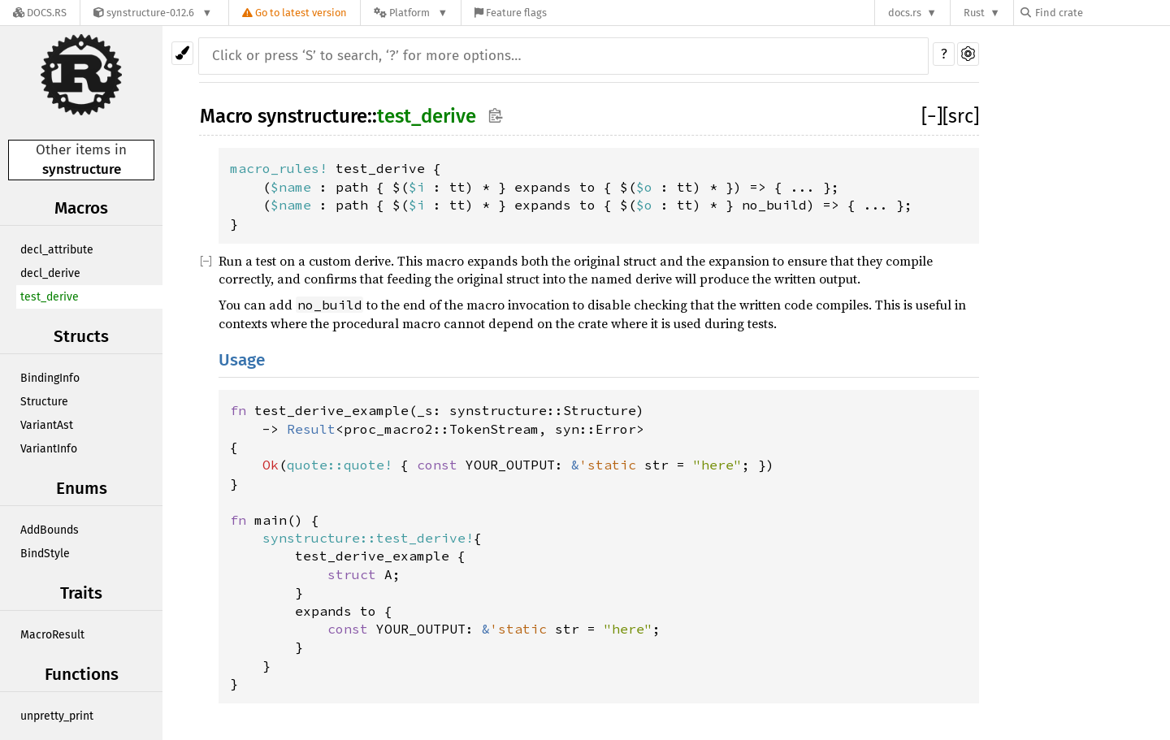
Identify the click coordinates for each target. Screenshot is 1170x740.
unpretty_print (56, 716)
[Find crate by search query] (1102, 12)
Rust (974, 12)
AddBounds (49, 530)
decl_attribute (56, 250)
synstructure (81, 169)
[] (931, 116)
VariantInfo (48, 449)
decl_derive (50, 273)
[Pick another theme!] (182, 53)
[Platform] (411, 12)
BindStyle (45, 553)
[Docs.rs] (40, 12)
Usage (242, 360)
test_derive (49, 297)
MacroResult (52, 635)
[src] (960, 116)
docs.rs (904, 12)
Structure (44, 402)
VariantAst (46, 425)
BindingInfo (50, 378)
